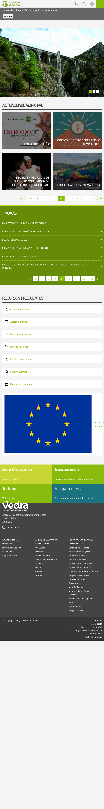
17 (84, 198)
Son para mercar (69, 488)
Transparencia (66, 469)
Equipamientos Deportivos (81, 567)
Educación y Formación (46, 559)
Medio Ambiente (42, 555)
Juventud (39, 563)
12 (46, 198)
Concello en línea (16, 309)
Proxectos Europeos (53, 424)
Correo (98, 620)
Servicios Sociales (43, 543)
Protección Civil (76, 606)
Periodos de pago (16, 346)
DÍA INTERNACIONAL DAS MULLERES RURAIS (24, 223)
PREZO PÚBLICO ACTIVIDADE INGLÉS (20, 256)
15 (69, 198)
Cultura (38, 571)
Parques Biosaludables (79, 575)
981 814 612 (13, 527)
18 (92, 198)
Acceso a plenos (15, 321)
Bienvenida (7, 543)
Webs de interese (93, 636)
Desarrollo (40, 551)
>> (101, 198)
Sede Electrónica (17, 469)
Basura (72, 602)
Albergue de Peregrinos (79, 551)
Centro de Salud (76, 543)
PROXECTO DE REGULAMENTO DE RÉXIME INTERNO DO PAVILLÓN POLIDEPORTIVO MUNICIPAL (43, 266)
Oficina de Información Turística (83, 571)
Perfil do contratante (18, 359)
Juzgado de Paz (76, 610)
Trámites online (10, 478)
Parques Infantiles (77, 579)
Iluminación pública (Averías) (82, 598)
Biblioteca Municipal (78, 555)
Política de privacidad (91, 626)
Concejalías (7, 551)
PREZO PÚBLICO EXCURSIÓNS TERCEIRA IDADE (25, 231)
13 (53, 198)
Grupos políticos (9, 555)
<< (21, 198)
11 (38, 198)
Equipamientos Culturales (80, 563)
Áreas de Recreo (76, 587)
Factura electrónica (17, 371)
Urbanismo (40, 547)
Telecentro (73, 583)
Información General (11, 547)
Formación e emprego (18, 384)
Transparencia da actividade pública (73, 478)
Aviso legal (97, 623)
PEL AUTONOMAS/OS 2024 (15, 239)
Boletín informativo (17, 334)
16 (76, 198)
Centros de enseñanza (79, 547)
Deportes (39, 567)
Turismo (9, 488)
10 (30, 198)
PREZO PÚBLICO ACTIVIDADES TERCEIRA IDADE (26, 248)
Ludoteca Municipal (77, 559)
